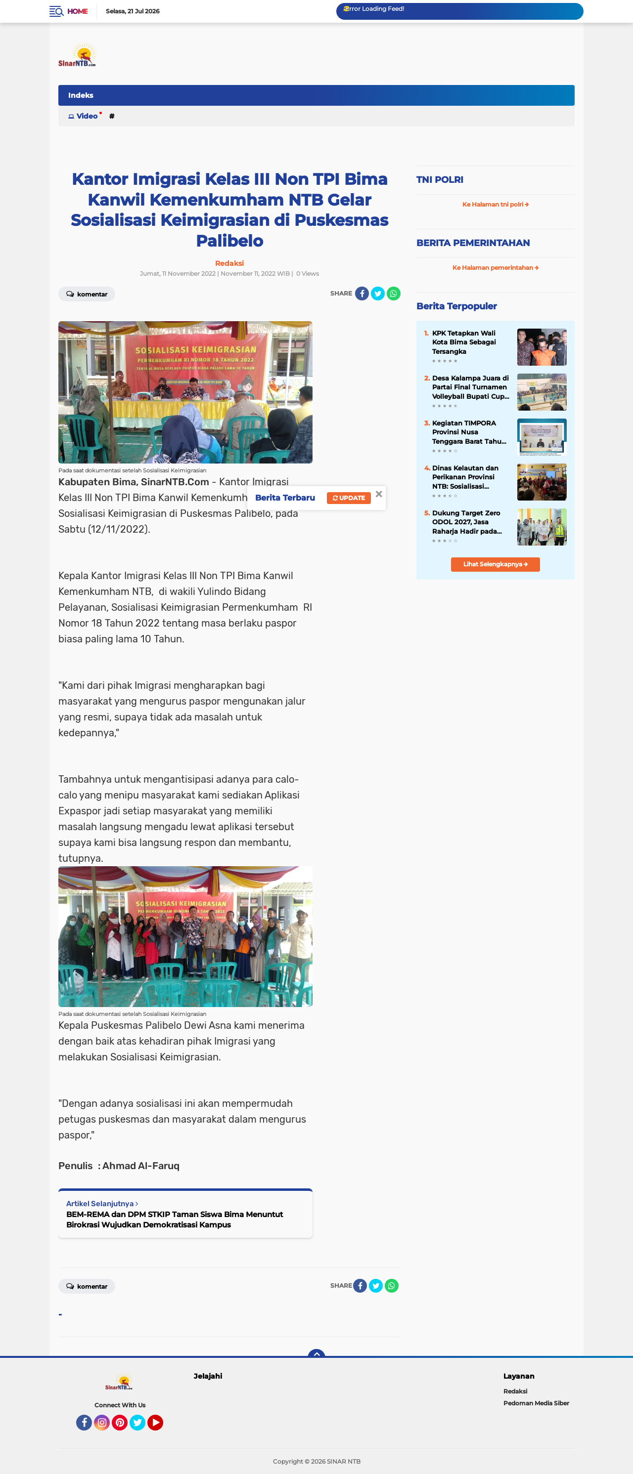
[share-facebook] (362, 293)
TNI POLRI (439, 179)
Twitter (142, 1427)
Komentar (86, 293)
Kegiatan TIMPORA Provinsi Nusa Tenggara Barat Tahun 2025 (469, 432)
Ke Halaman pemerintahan (495, 267)
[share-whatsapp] (394, 293)
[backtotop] (316, 1358)
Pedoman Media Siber (536, 1403)
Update (349, 498)
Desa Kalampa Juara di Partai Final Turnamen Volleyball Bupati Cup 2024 (470, 387)
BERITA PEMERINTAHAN (473, 243)
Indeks (80, 95)
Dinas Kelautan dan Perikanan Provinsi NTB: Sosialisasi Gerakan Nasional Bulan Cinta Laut (465, 477)
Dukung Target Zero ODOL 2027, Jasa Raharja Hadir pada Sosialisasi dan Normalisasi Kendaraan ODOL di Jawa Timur (470, 522)
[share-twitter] (378, 293)
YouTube (162, 1427)
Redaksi (515, 1391)
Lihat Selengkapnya (495, 564)
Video (87, 116)
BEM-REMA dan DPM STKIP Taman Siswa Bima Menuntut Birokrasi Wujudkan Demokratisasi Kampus (174, 1219)
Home (77, 11)
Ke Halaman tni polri (495, 204)
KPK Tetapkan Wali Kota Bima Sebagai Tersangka (464, 342)
